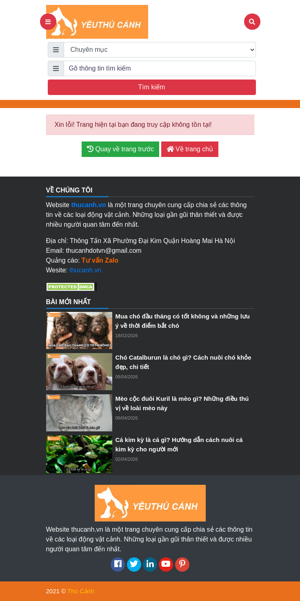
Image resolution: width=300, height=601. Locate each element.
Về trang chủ (190, 149)
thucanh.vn (85, 270)
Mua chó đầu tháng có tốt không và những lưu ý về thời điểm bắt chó (183, 321)
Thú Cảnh (80, 591)
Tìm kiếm (151, 87)
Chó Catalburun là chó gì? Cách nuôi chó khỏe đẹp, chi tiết (183, 362)
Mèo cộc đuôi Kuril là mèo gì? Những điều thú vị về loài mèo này (182, 403)
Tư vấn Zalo (100, 260)
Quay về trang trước (120, 149)
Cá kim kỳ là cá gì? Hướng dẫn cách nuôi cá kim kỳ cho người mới (179, 444)
